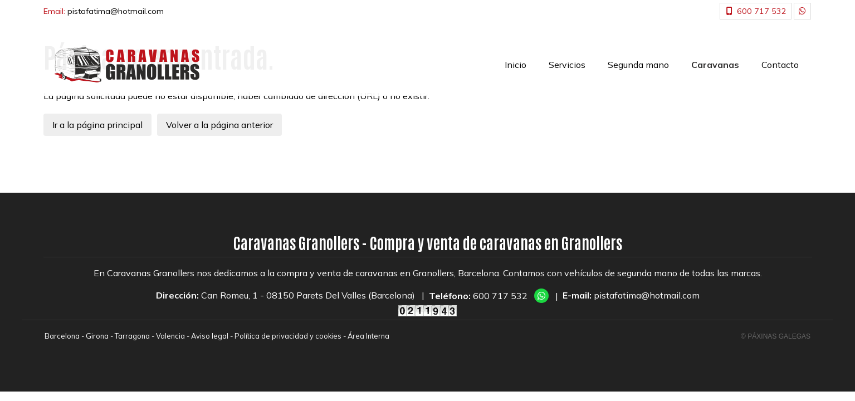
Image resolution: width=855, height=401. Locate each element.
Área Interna (368, 335)
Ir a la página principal (97, 124)
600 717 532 (500, 295)
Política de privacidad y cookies (287, 335)
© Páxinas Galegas (775, 336)
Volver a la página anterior (219, 124)
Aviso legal (209, 335)
